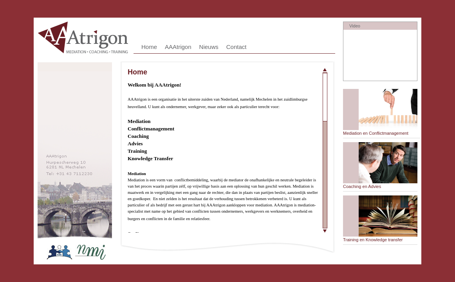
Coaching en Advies (362, 186)
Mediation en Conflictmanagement (375, 133)
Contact (236, 46)
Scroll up (325, 70)
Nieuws (208, 46)
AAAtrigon (178, 46)
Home (149, 46)
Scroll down (325, 230)
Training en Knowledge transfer (373, 239)
